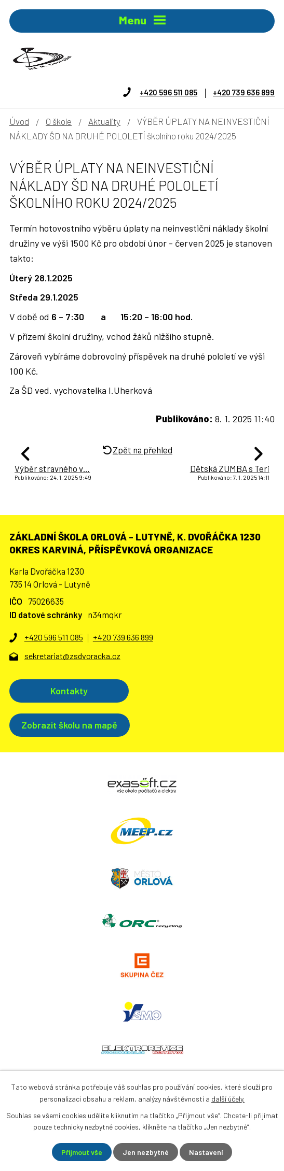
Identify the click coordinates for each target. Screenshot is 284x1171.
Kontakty (69, 690)
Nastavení (206, 1152)
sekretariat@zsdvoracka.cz (72, 656)
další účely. (228, 1098)
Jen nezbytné (146, 1152)
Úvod (19, 121)
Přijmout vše (81, 1152)
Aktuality (104, 121)
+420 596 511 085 (168, 92)
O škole (59, 121)
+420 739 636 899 (244, 92)
